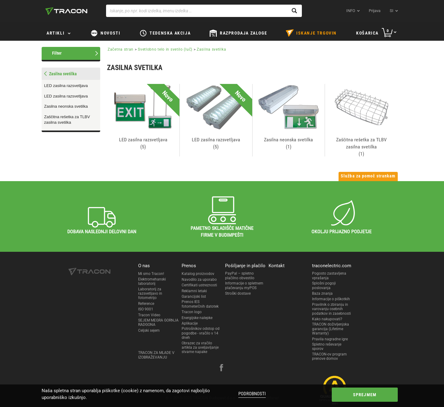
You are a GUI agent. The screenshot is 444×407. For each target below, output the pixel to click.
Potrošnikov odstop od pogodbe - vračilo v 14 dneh (201, 333)
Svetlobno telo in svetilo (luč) (165, 49)
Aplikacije (190, 323)
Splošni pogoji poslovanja (324, 285)
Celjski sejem (149, 330)
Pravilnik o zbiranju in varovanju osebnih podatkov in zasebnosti (331, 309)
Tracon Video (149, 315)
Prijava (374, 10)
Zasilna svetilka (211, 49)
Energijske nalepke (197, 318)
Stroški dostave (238, 293)
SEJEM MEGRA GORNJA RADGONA (158, 322)
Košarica (367, 33)
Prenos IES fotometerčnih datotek (200, 304)
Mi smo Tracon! (151, 274)
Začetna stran (121, 49)
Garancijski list (194, 296)
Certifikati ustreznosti (199, 285)
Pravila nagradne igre (330, 339)
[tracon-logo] (66, 11)
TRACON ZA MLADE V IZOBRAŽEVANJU (156, 355)
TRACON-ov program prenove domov (329, 356)
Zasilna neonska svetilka (66, 106)
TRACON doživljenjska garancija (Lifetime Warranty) (330, 328)
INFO (350, 10)
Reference (146, 303)
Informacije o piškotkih (331, 299)
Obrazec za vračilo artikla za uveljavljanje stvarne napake (200, 347)
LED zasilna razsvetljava (66, 85)
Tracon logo (192, 312)
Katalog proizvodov (198, 274)
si (391, 10)
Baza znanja (322, 293)
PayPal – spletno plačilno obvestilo (239, 275)
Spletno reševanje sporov (326, 346)
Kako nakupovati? (327, 319)
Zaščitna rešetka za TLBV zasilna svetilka (67, 119)
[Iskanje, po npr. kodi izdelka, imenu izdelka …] (204, 11)
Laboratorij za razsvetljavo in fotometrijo (150, 293)
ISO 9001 (145, 309)
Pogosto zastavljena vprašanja (329, 275)
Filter (57, 53)
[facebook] (221, 368)
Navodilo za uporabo (199, 279)
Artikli (55, 33)
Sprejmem (365, 394)
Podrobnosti (252, 394)
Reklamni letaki (194, 291)
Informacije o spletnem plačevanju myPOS (244, 285)
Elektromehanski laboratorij (152, 281)
